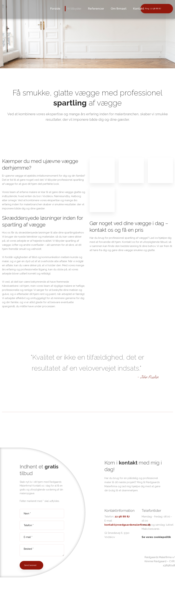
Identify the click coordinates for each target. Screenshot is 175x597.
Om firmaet (118, 8)
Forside (55, 8)
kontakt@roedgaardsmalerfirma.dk (127, 524)
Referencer (96, 8)
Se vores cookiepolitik (156, 537)
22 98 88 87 (122, 516)
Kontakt (138, 8)
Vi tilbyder (74, 8)
